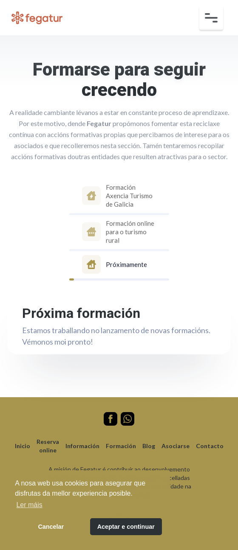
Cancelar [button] (51, 526)
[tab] (119, 197)
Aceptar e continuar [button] (126, 526)
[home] (34, 17)
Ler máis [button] (29, 504)
